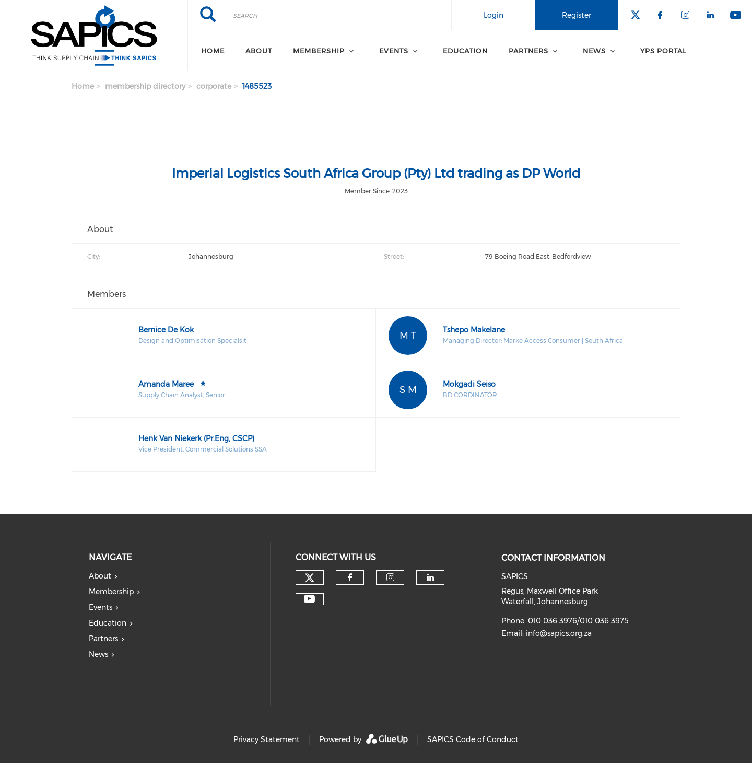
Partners (103, 638)
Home (213, 51)
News (98, 654)
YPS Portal (663, 51)
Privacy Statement (266, 739)
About (258, 51)
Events (393, 51)
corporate (213, 86)
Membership (319, 51)
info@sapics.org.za (559, 633)
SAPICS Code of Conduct (473, 739)
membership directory (145, 86)
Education (465, 51)
